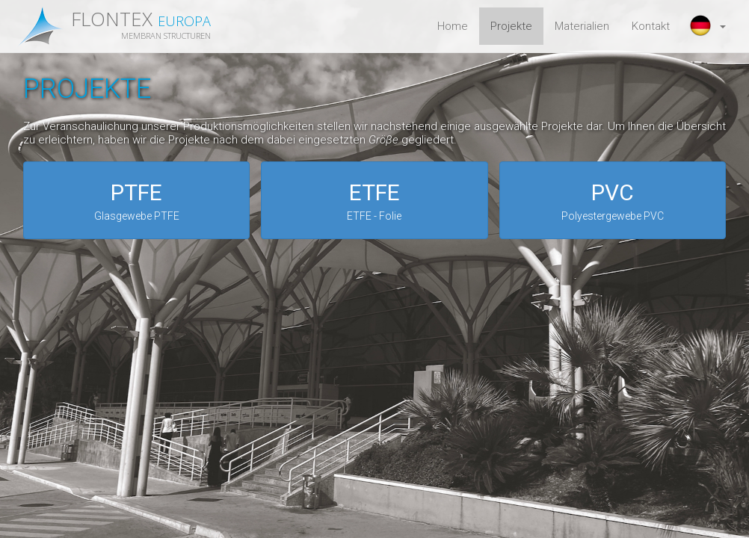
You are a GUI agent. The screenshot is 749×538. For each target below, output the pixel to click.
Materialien (582, 26)
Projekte (511, 26)
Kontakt (651, 26)
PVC (612, 201)
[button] (709, 26)
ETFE (374, 201)
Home (452, 26)
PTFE (136, 201)
